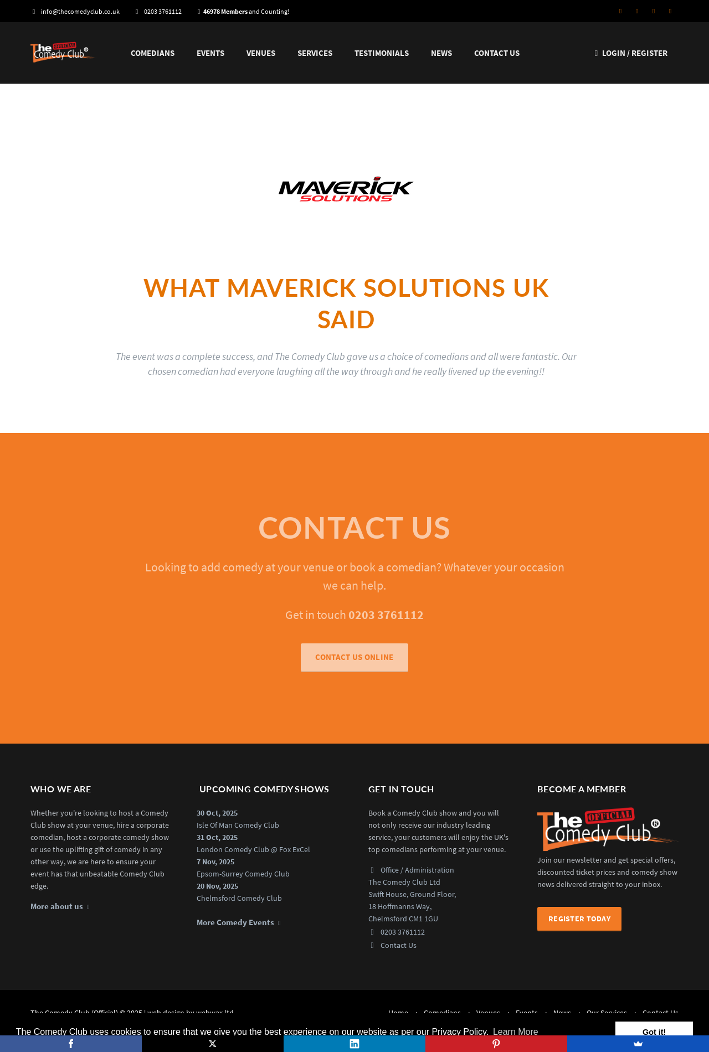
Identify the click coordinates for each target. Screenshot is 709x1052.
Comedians (152, 53)
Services (314, 53)
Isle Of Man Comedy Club (238, 825)
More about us (56, 906)
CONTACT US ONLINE (354, 663)
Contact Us (497, 53)
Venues (260, 53)
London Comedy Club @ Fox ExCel (253, 849)
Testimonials (381, 53)
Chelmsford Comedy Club (239, 898)
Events (210, 53)
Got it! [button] (654, 1032)
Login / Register (629, 53)
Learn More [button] (515, 1031)
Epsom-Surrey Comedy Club (243, 874)
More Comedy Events (235, 922)
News (441, 53)
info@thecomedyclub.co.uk (75, 11)
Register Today (579, 919)
